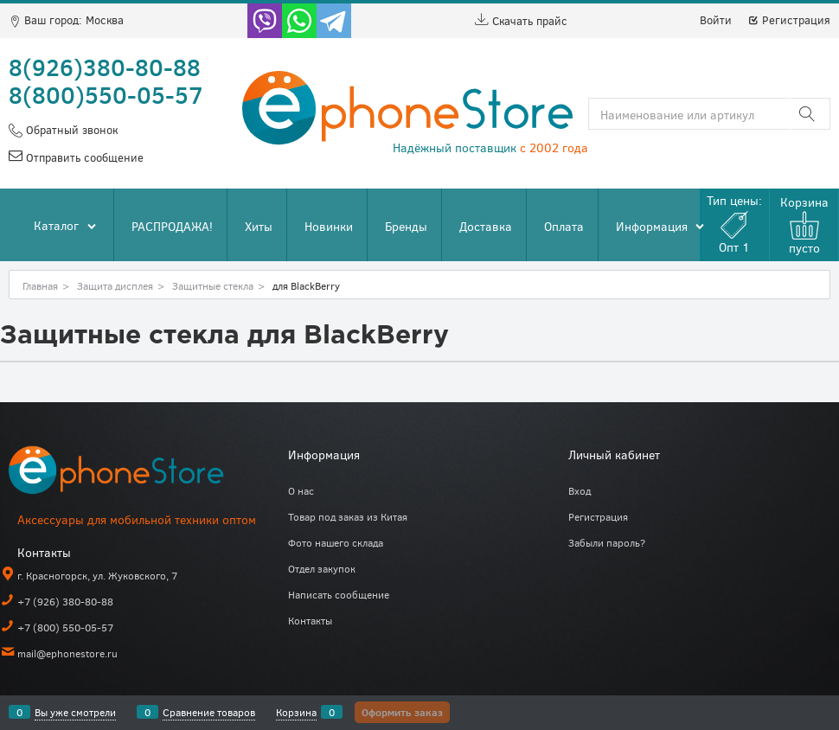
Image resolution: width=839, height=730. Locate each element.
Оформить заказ (402, 712)
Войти (716, 20)
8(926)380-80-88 (105, 66)
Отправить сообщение (83, 157)
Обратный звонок (70, 130)
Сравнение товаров (209, 712)
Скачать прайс (521, 21)
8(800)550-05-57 (106, 94)
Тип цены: (734, 223)
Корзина (296, 712)
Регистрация (788, 20)
